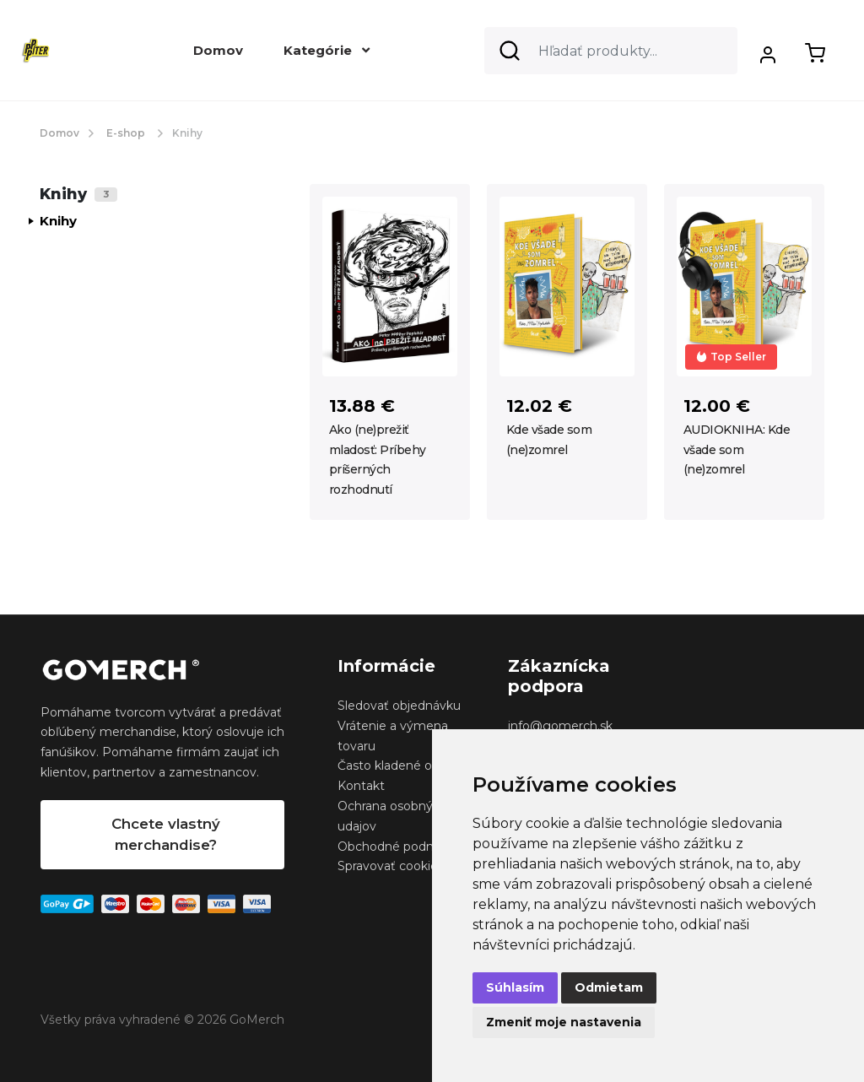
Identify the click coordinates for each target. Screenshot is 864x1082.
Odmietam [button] (609, 987)
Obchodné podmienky (404, 846)
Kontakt (361, 785)
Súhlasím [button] (515, 987)
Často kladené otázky (401, 765)
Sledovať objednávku (399, 705)
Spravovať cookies (391, 866)
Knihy (58, 221)
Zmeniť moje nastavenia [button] (563, 1022)
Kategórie (327, 50)
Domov (218, 50)
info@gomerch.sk (560, 725)
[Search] (610, 50)
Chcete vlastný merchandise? (165, 834)
